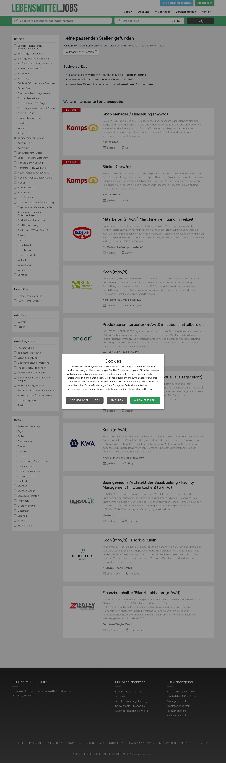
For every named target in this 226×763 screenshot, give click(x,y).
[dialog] (113, 381)
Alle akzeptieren (145, 400)
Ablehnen (117, 400)
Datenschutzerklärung (140, 389)
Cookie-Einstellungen (85, 400)
